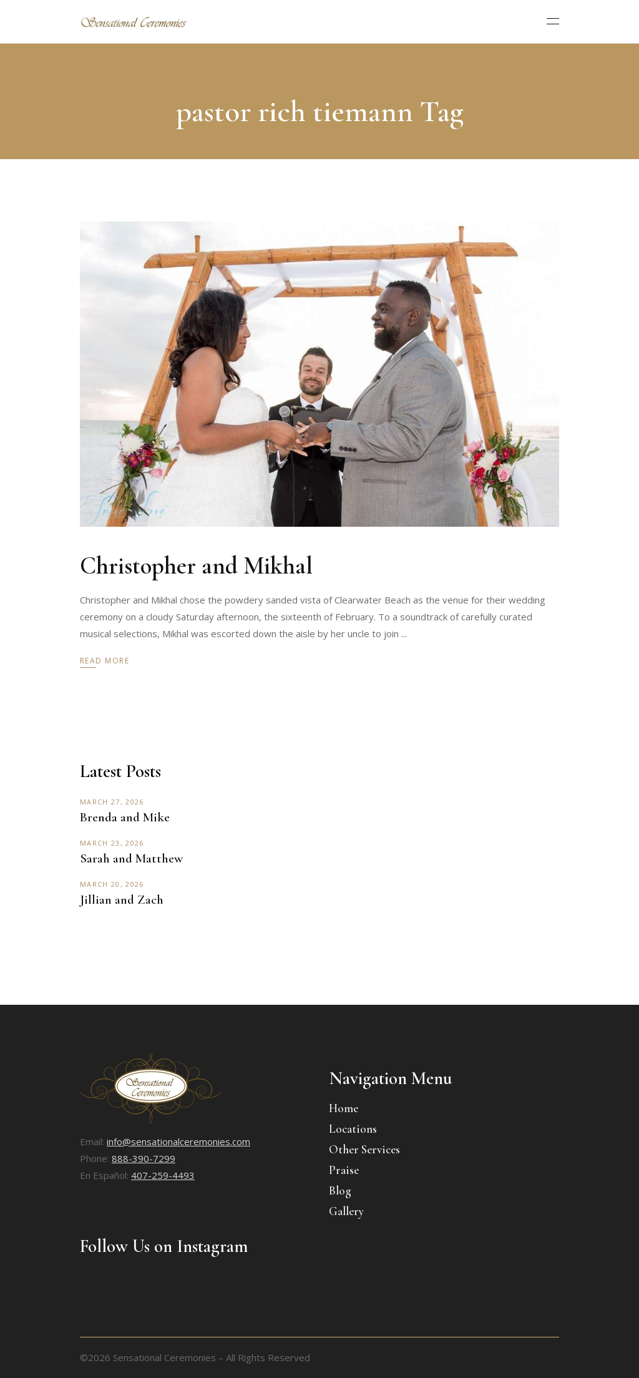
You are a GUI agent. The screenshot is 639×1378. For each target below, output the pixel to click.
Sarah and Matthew (131, 858)
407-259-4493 (163, 1175)
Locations (353, 1128)
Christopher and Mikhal (196, 565)
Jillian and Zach (121, 899)
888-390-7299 (143, 1158)
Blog (340, 1190)
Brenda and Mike (125, 817)
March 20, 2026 (112, 884)
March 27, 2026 (112, 801)
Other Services (364, 1149)
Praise (344, 1170)
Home (343, 1108)
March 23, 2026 (112, 843)
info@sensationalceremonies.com (178, 1141)
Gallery (346, 1211)
